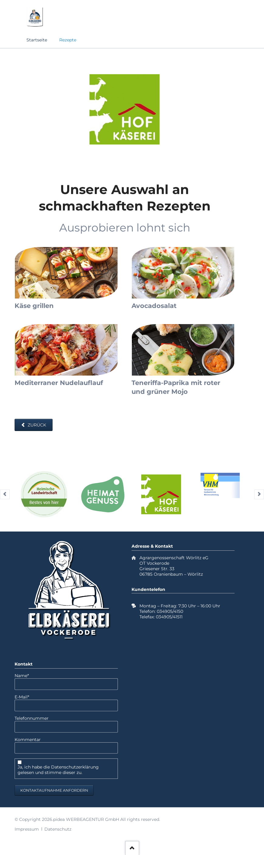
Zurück (36, 425)
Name (25, 675)
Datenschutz (57, 829)
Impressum (27, 829)
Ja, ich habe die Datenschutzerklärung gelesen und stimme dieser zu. (58, 769)
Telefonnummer (32, 718)
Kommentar (28, 739)
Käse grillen (34, 305)
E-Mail (25, 697)
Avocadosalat (154, 305)
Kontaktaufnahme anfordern (54, 790)
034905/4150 (170, 611)
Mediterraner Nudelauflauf (59, 383)
